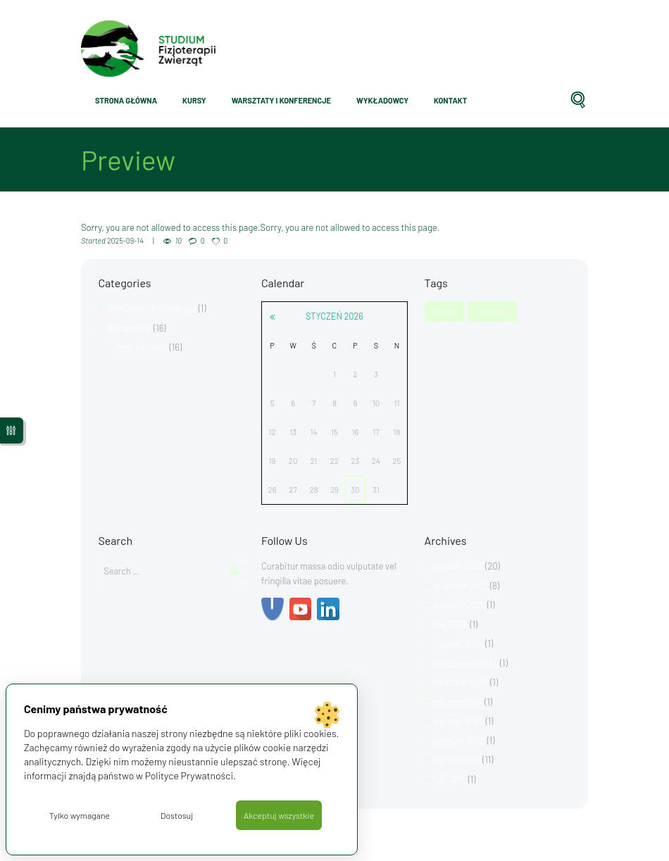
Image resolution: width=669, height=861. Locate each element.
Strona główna (126, 100)
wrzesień (462, 585)
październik (467, 663)
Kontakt (450, 100)
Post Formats (142, 347)
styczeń (334, 316)
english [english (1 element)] (445, 311)
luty (451, 779)
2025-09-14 (126, 240)
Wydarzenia (130, 328)
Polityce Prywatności (190, 774)
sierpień (460, 604)
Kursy (194, 100)
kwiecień (462, 682)
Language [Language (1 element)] (493, 311)
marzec (459, 702)
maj (452, 624)
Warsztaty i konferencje (281, 100)
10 (179, 240)
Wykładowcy (382, 100)
